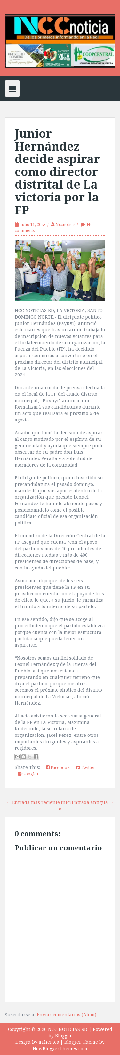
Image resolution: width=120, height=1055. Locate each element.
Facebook (58, 767)
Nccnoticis (65, 224)
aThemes (49, 1042)
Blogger (63, 1035)
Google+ (28, 774)
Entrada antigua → (93, 802)
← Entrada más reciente (33, 802)
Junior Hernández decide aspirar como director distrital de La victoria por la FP (57, 172)
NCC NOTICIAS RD (67, 1029)
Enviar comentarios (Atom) (66, 1014)
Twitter (85, 767)
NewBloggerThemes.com (60, 1048)
